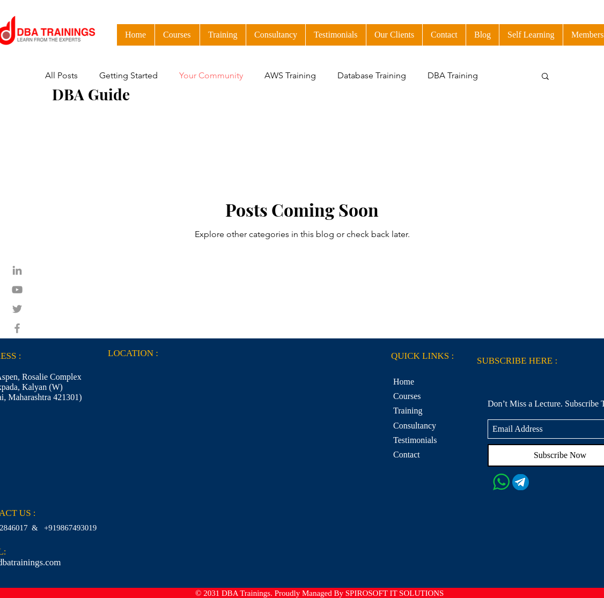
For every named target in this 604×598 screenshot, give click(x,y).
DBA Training (453, 75)
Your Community (211, 75)
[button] (531, 35)
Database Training (371, 75)
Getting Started (128, 75)
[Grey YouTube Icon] (17, 289)
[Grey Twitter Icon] (17, 308)
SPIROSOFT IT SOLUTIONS (394, 593)
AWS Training (290, 75)
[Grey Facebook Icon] (17, 328)
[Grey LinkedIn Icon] (17, 270)
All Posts (61, 75)
